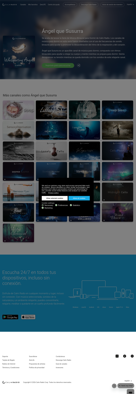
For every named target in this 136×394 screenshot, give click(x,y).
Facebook (117, 356)
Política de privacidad (36, 367)
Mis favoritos (33, 4)
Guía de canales (61, 364)
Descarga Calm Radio (89, 4)
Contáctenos (60, 356)
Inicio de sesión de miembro (112, 4)
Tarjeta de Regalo (8, 360)
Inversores (59, 367)
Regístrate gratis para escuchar (58, 65)
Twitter (124, 356)
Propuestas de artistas (37, 364)
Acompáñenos (70, 4)
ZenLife (31, 360)
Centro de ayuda (54, 4)
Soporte (5, 356)
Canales (23, 4)
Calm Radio (9, 5)
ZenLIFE (43, 4)
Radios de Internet (8, 364)
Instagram (132, 356)
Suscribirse (33, 356)
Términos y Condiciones (10, 367)
